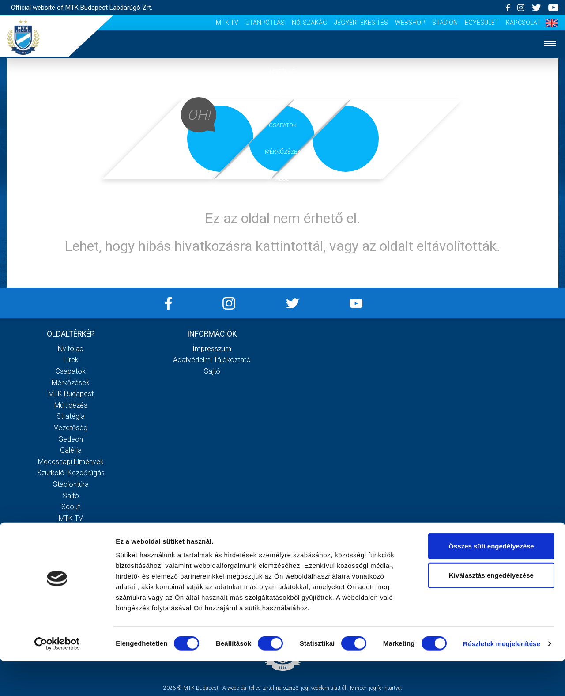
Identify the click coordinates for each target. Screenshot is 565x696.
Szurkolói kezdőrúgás (71, 473)
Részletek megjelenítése (501, 678)
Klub (282, 178)
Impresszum (211, 348)
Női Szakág (309, 22)
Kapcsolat (523, 22)
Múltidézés (70, 405)
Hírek (282, 98)
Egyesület (482, 22)
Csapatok (283, 125)
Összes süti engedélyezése (491, 581)
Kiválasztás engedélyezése (491, 610)
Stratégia (70, 416)
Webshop (410, 22)
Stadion (445, 22)
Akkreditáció (282, 259)
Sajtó (71, 496)
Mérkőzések (283, 151)
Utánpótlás (265, 22)
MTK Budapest (71, 394)
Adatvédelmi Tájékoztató (212, 360)
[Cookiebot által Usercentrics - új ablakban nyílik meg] (57, 678)
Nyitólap (282, 71)
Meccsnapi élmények (71, 462)
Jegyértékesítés (361, 22)
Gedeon (70, 439)
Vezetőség (70, 428)
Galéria (282, 205)
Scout (70, 507)
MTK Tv (227, 22)
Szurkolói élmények (283, 232)
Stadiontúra (71, 484)
